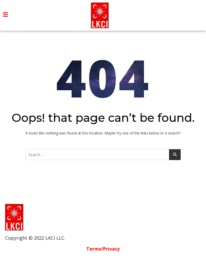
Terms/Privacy (103, 249)
